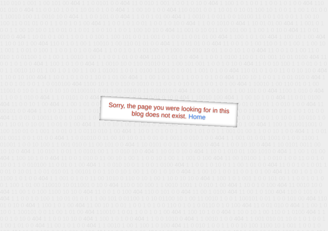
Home (197, 117)
